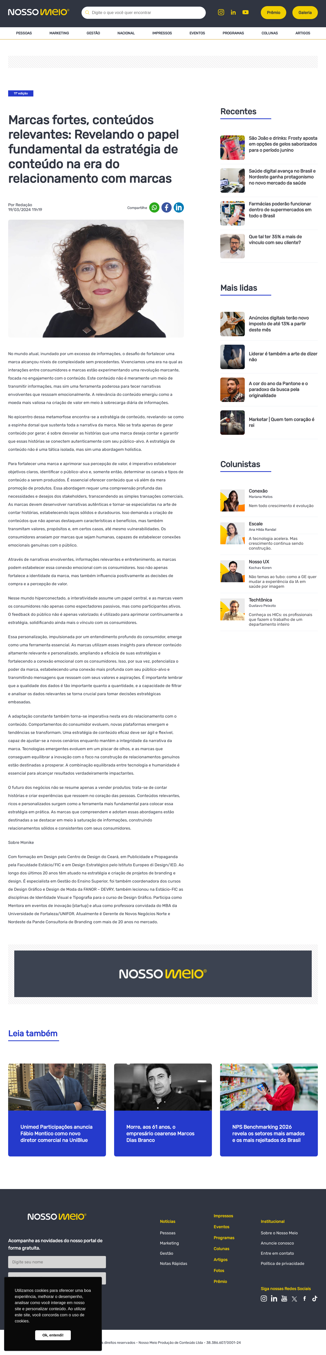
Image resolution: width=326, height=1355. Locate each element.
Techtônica (260, 600)
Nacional (126, 33)
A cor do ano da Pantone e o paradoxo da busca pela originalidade (278, 389)
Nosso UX (259, 562)
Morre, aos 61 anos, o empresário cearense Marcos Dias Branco (160, 1133)
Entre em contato (277, 1253)
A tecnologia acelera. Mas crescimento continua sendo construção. (276, 543)
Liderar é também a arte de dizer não (283, 356)
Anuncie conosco (277, 1243)
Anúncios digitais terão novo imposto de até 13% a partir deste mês (279, 324)
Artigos (302, 33)
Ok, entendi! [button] (52, 1335)
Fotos (219, 1270)
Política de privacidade (282, 1263)
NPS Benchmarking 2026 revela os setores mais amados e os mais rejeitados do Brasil (268, 1133)
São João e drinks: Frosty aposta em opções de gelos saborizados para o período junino (283, 144)
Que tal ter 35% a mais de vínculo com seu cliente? (275, 239)
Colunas (270, 33)
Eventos (197, 33)
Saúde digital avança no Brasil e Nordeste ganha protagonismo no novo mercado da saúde (282, 177)
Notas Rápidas (173, 1263)
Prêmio (273, 12)
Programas (233, 33)
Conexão (258, 491)
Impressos (162, 33)
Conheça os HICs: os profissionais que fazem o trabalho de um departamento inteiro (280, 619)
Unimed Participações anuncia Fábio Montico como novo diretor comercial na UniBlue (56, 1133)
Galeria (305, 12)
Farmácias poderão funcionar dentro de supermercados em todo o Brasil (280, 210)
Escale (256, 524)
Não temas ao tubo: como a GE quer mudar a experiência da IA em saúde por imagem (283, 581)
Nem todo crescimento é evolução (281, 505)
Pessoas (24, 33)
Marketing (59, 33)
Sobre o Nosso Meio (279, 1233)
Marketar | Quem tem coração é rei (281, 422)
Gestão (93, 33)
